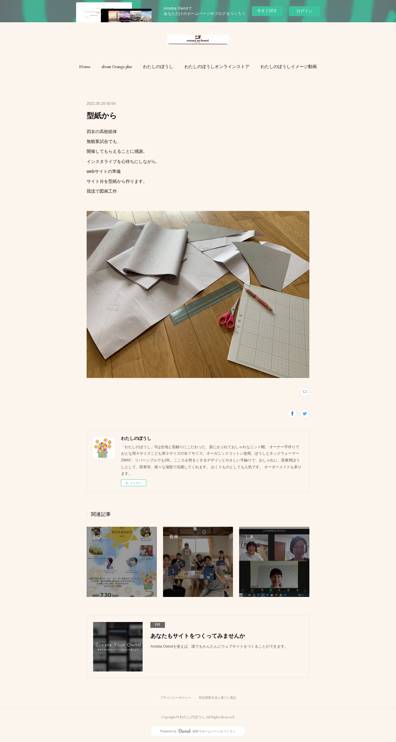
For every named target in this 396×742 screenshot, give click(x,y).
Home (84, 66)
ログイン (304, 11)
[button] (84, 66)
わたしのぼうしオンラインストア (216, 66)
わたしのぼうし (158, 66)
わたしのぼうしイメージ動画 (288, 66)
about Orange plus (116, 66)
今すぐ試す (267, 10)
